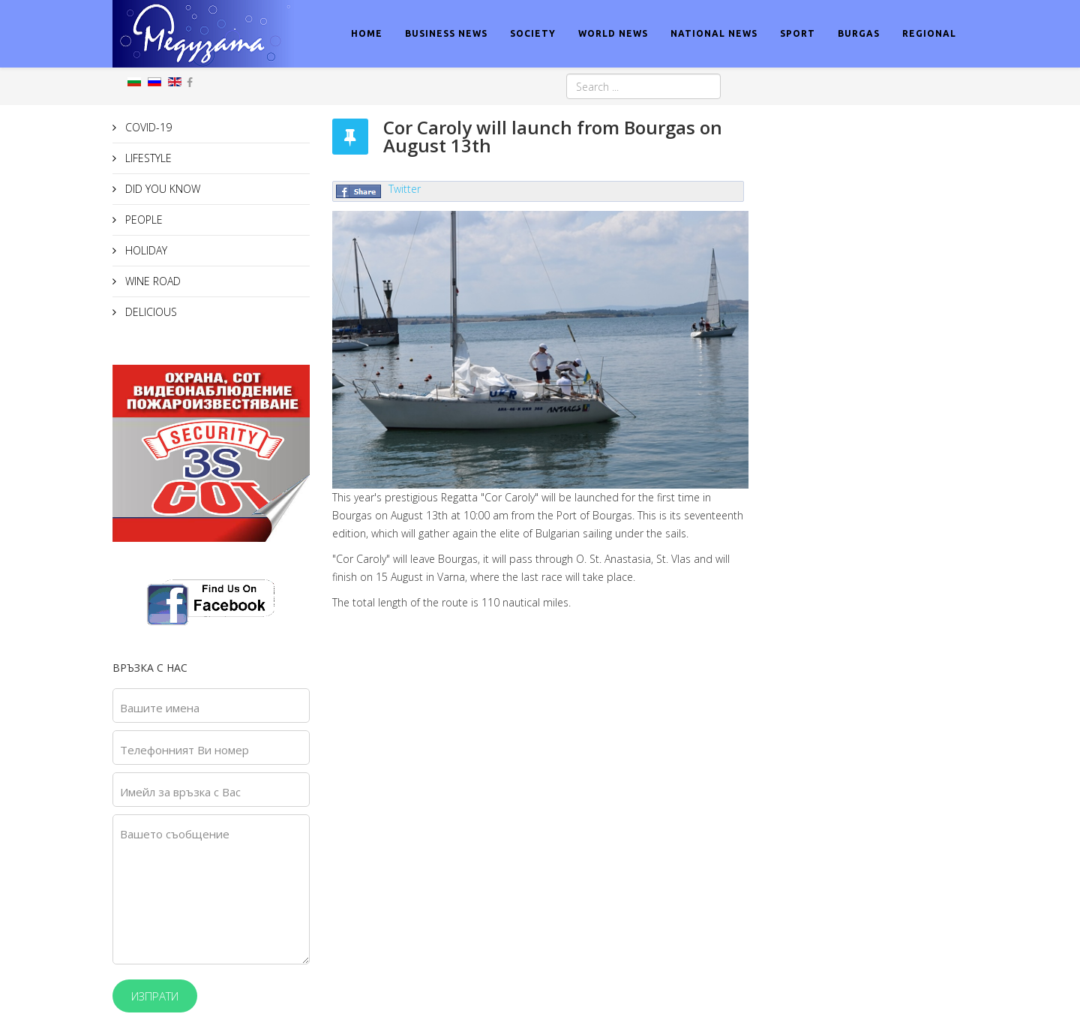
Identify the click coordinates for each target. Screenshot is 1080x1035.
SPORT (797, 33)
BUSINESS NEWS (446, 33)
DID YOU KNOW (161, 189)
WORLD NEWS (613, 33)
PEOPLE (142, 219)
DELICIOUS (149, 312)
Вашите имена (160, 707)
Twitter (404, 189)
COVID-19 (147, 127)
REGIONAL (929, 33)
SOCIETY (533, 33)
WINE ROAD (151, 281)
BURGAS (859, 33)
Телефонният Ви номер (184, 749)
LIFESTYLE (147, 158)
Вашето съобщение (175, 833)
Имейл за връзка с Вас (180, 791)
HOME (366, 33)
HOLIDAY (144, 250)
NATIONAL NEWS (714, 33)
